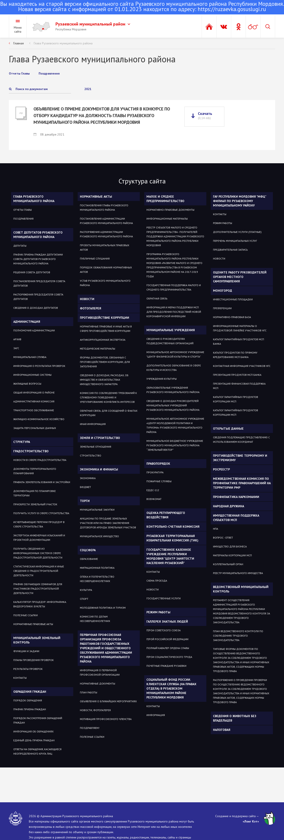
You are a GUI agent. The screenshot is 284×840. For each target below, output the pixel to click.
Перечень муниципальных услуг (235, 240)
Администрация (26, 322)
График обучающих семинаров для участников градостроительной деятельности (37, 588)
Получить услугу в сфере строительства (41, 513)
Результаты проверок (28, 669)
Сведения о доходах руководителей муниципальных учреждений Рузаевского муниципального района (172, 405)
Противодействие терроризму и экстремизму (240, 458)
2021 (87, 89)
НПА (215, 528)
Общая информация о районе (34, 392)
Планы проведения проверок (33, 660)
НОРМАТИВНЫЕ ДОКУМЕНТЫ (97, 683)
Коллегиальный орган (228, 564)
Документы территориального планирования (34, 471)
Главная (18, 43)
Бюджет (85, 487)
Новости (87, 299)
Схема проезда (156, 580)
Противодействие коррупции (104, 318)
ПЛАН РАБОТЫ (88, 692)
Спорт (84, 598)
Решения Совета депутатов (31, 272)
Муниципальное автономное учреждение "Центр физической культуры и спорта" (175, 354)
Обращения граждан (29, 692)
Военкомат (154, 499)
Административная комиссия (33, 401)
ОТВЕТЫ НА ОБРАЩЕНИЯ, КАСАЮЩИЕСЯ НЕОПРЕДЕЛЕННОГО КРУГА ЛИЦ (37, 751)
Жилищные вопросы (27, 383)
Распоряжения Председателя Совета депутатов (38, 297)
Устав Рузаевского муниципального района (105, 283)
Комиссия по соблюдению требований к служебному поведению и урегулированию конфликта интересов (108, 397)
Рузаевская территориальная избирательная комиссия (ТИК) (172, 538)
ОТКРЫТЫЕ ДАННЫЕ (228, 429)
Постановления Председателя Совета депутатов (39, 283)
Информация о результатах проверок (39, 366)
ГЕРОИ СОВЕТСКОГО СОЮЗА (163, 630)
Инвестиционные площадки (233, 299)
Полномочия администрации (34, 330)
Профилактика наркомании (236, 497)
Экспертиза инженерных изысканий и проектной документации (39, 537)
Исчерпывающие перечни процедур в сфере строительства (39, 524)
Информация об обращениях (33, 731)
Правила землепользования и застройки (41, 482)
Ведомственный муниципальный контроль (240, 589)
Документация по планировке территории (34, 493)
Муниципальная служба (29, 357)
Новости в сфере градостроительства (39, 460)
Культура (86, 590)
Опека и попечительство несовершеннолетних (97, 579)
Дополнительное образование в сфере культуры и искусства (173, 368)
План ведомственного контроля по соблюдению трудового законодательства (238, 636)
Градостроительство (31, 451)
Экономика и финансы (99, 469)
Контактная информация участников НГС (241, 366)
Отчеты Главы (22, 209)
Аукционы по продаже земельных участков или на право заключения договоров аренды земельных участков (108, 523)
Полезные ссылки (25, 615)
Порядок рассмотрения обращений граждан (37, 720)
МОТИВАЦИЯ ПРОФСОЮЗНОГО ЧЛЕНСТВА (106, 719)
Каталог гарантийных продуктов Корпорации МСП (235, 399)
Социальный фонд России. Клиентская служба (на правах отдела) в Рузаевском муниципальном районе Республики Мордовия (171, 688)
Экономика (88, 478)
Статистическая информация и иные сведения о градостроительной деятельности (38, 571)
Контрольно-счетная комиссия (172, 527)
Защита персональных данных (34, 428)
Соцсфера (88, 550)
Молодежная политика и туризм (103, 607)
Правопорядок (158, 464)
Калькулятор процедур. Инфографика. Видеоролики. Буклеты (40, 604)
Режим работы (158, 612)
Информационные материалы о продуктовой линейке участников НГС (239, 328)
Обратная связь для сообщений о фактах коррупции (108, 413)
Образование (89, 559)
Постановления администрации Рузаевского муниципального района (106, 221)
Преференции (222, 308)
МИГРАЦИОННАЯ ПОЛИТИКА (97, 567)
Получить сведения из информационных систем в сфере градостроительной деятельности (37, 553)
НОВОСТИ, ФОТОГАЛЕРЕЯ (95, 710)
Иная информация (93, 424)
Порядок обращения (27, 700)
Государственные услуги (163, 598)
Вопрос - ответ (223, 537)
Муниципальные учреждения (170, 330)
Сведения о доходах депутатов (35, 307)
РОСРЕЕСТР (221, 469)
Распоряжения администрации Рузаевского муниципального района (106, 234)
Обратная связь (157, 298)
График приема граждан (29, 709)
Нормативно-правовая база (232, 317)
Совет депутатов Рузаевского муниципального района (38, 234)
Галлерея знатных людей (167, 622)
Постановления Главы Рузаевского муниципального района (104, 207)
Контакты (20, 677)
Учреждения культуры (161, 378)
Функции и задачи (26, 651)
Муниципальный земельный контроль (36, 640)
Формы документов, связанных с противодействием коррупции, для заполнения (105, 362)
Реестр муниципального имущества (238, 573)
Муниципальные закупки (97, 509)
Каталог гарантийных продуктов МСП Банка (238, 341)
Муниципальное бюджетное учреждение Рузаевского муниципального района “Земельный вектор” (174, 445)
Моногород (222, 291)
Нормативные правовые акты (33, 624)
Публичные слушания (95, 258)
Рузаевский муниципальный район (92, 24)
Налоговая (221, 730)
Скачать (205, 115)
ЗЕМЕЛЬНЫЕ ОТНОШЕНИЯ (95, 446)
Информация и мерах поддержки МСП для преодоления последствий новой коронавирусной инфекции (173, 312)
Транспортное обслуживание (33, 410)
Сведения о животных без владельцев (234, 718)
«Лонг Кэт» (251, 821)
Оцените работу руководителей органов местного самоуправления (239, 276)
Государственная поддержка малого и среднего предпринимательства (173, 287)
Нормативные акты (96, 197)
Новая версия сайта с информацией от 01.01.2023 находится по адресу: (142, 7)
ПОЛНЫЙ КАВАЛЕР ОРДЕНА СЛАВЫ (167, 648)
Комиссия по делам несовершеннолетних (95, 619)
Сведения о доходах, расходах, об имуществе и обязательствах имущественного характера (104, 380)
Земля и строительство (100, 438)
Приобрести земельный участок (35, 504)
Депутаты (19, 245)
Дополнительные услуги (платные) (237, 232)
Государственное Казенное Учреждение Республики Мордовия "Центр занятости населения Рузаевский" (170, 556)
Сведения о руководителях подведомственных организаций (169, 341)
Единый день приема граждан (34, 740)
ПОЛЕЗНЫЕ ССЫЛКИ (92, 736)
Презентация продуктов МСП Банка (237, 374)
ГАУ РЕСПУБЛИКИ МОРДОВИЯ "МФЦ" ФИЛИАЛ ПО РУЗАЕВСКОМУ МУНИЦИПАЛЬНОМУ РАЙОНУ (239, 201)
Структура (21, 442)
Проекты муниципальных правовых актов (104, 247)
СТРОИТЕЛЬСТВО (90, 455)
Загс (16, 348)
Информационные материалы (167, 218)
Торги (85, 501)
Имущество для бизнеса (230, 546)
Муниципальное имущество (99, 536)
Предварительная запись (230, 249)
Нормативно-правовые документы (170, 209)
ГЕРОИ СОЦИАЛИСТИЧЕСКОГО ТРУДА (169, 657)
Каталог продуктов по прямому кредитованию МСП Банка (235, 355)
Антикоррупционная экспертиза (102, 339)
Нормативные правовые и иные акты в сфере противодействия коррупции (106, 328)
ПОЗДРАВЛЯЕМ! (89, 728)
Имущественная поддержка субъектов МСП (236, 517)
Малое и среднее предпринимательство (165, 199)
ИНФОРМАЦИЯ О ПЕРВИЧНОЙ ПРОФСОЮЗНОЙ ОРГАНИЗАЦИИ (100, 672)
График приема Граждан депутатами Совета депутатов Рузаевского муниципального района (38, 259)
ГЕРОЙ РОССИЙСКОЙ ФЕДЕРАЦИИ (167, 639)
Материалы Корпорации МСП (232, 555)
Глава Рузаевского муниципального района (63, 43)
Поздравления (23, 218)
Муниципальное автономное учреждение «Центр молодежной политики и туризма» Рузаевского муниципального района (175, 425)
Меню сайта (18, 29)
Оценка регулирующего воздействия (165, 515)
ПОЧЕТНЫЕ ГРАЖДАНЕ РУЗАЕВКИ (166, 665)
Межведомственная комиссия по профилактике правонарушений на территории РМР (242, 483)
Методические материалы (97, 348)
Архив (17, 339)
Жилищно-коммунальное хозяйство (38, 419)
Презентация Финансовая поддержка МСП (239, 386)
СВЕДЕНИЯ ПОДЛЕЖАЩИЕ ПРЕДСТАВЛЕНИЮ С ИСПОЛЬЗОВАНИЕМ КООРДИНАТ (241, 439)
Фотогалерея (90, 308)
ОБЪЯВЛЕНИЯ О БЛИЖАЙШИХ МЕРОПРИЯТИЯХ (108, 701)
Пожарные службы (159, 481)
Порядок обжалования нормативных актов (106, 269)
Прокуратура (155, 472)
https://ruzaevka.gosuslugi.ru (232, 9)
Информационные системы (32, 374)
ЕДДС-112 (152, 490)
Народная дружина (228, 506)
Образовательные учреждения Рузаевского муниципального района (172, 390)
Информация (155, 715)
